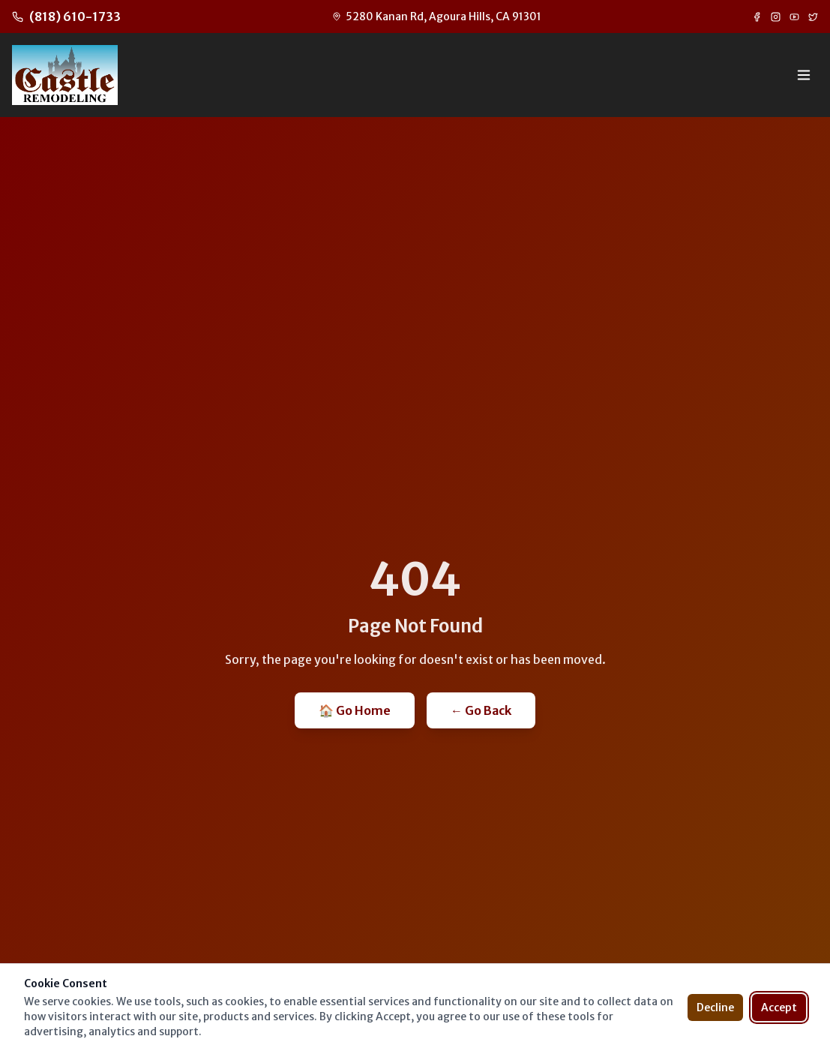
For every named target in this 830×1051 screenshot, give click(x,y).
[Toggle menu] (804, 75)
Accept (779, 1007)
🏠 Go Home (355, 710)
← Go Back (481, 710)
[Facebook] (757, 17)
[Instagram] (776, 17)
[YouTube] (794, 17)
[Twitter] (813, 17)
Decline (715, 1007)
